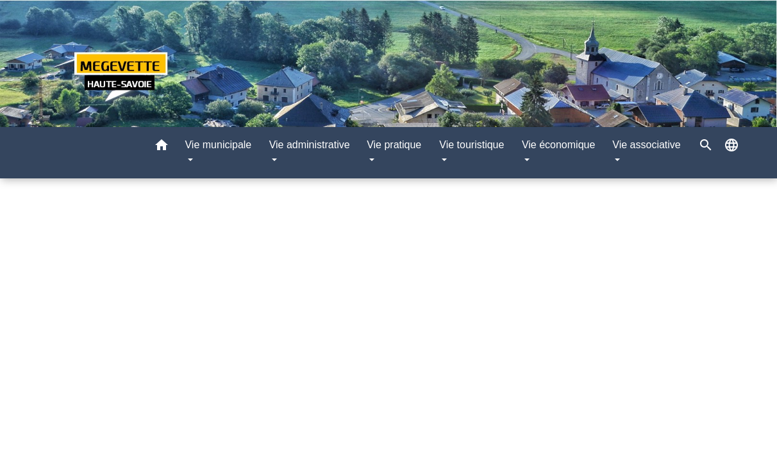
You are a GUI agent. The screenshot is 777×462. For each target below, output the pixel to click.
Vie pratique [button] (394, 144)
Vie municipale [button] (218, 144)
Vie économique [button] (558, 144)
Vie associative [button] (646, 144)
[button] (162, 147)
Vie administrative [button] (309, 144)
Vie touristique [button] (471, 144)
